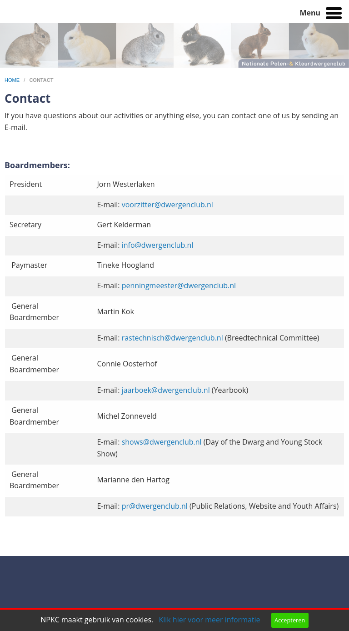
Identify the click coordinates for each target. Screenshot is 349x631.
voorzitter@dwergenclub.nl (167, 205)
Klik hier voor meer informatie (209, 620)
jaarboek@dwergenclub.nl (166, 390)
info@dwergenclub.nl (158, 245)
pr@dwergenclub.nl (155, 506)
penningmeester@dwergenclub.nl (179, 285)
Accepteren (289, 620)
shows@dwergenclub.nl (162, 442)
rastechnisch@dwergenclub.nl (172, 338)
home (13, 80)
